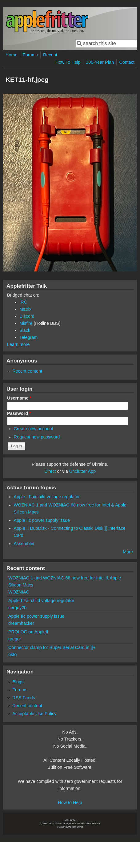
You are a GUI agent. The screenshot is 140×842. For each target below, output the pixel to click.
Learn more (18, 344)
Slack (24, 330)
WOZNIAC (18, 592)
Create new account (33, 428)
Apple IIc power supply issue (42, 520)
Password (19, 413)
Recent (50, 54)
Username (19, 398)
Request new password (37, 436)
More (128, 551)
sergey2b (17, 607)
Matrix (25, 309)
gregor (14, 638)
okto (12, 654)
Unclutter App (82, 471)
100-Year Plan (100, 62)
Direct (50, 471)
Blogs (17, 681)
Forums (30, 54)
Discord (26, 316)
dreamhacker (21, 623)
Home (11, 54)
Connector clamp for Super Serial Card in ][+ (52, 647)
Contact (126, 62)
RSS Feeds (23, 697)
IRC (23, 302)
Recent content (27, 371)
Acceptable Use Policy (34, 713)
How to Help (70, 802)
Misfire (25, 323)
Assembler (24, 543)
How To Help (67, 62)
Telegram (28, 337)
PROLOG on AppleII (28, 631)
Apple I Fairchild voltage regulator (47, 496)
